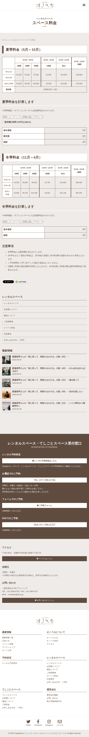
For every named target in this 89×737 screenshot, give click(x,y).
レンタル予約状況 (9, 663)
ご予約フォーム (45, 505)
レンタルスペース (16, 40)
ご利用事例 (51, 673)
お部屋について (10, 309)
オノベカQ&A (52, 641)
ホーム (4, 40)
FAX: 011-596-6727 (44, 524)
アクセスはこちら (45, 559)
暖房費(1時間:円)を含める (16, 122)
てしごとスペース (9, 695)
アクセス (50, 644)
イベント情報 (7, 644)
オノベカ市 (6, 650)
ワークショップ (8, 647)
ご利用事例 (8, 322)
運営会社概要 (52, 695)
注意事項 (7, 334)
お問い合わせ (52, 698)
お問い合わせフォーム (45, 600)
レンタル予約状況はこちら (45, 461)
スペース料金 (9, 328)
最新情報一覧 (7, 638)
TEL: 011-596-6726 (44, 480)
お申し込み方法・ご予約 (14, 340)
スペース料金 (52, 676)
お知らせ (6, 641)
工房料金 (6, 704)
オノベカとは (52, 638)
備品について (9, 315)
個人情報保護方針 (54, 701)
